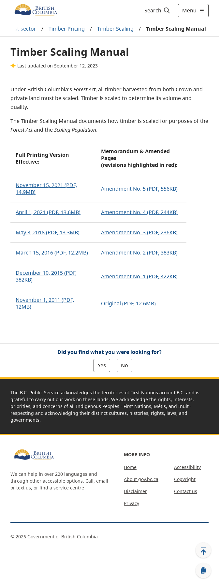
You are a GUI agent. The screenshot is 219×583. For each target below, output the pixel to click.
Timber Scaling (115, 28)
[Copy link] (203, 570)
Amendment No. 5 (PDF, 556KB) (139, 188)
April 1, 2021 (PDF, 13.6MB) (48, 212)
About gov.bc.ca (141, 479)
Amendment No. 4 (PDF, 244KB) (139, 212)
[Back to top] (203, 550)
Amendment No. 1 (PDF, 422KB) (139, 276)
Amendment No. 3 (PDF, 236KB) (139, 232)
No (124, 365)
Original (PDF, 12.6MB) (128, 303)
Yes (102, 365)
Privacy (131, 503)
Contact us (185, 491)
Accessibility (187, 467)
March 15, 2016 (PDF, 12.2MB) (52, 252)
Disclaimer (135, 491)
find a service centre (61, 488)
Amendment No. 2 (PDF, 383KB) (139, 252)
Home (130, 467)
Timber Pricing (67, 28)
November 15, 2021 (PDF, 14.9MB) (46, 189)
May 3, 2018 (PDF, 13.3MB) (48, 232)
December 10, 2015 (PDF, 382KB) (46, 276)
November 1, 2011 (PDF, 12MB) (45, 303)
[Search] (156, 10)
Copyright (185, 479)
